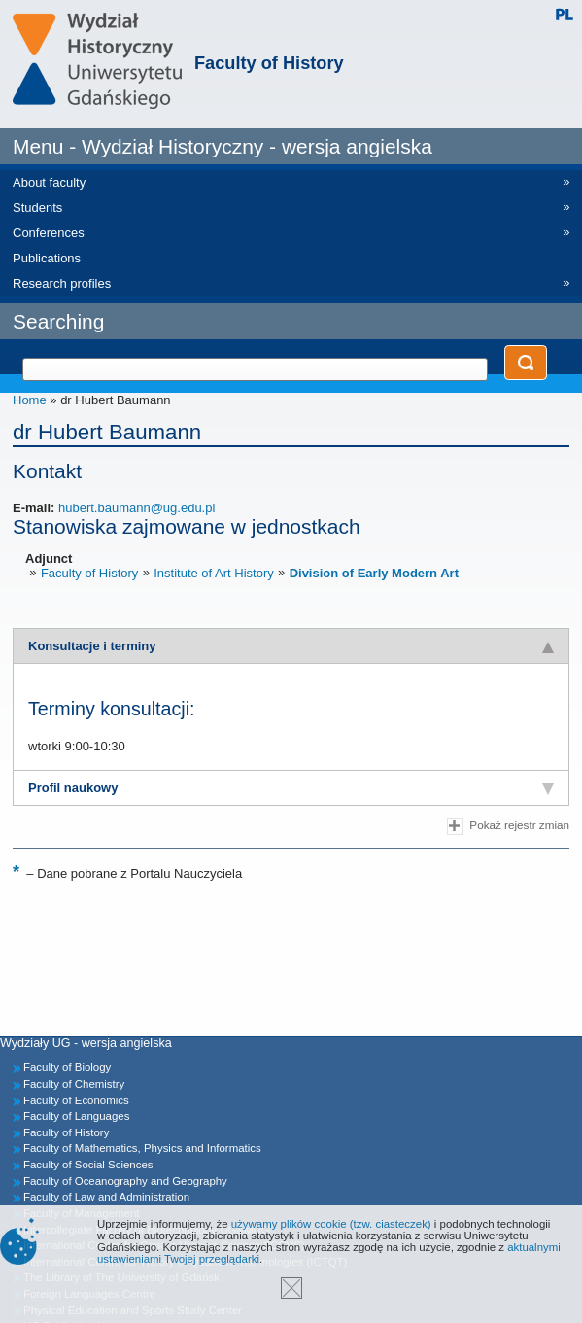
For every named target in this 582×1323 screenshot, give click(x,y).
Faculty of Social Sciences (88, 1164)
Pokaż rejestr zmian (508, 826)
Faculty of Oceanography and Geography (125, 1181)
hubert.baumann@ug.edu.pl (136, 508)
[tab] (291, 645)
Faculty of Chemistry (73, 1084)
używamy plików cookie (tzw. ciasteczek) (331, 1224)
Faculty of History (269, 63)
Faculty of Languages (76, 1116)
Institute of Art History (214, 573)
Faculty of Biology (67, 1067)
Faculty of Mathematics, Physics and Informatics (142, 1148)
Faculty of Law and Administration (106, 1196)
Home (30, 400)
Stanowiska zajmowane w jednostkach (186, 526)
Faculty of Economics (76, 1100)
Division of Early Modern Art (374, 573)
